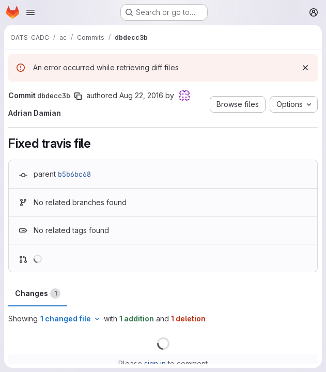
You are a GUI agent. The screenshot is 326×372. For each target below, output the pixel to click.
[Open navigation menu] (30, 12)
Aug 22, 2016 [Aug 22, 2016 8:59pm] (141, 95)
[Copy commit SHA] (78, 96)
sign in (155, 363)
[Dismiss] (305, 67)
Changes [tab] (37, 293)
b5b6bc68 (74, 174)
